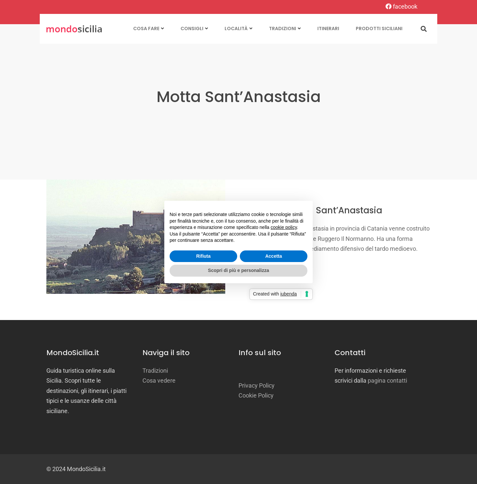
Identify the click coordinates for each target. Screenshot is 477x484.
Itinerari (328, 28)
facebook (401, 6)
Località (236, 28)
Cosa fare (146, 28)
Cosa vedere (159, 380)
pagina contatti (387, 380)
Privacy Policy (256, 385)
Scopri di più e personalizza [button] (238, 270)
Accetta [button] (273, 256)
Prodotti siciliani (379, 28)
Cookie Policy (256, 395)
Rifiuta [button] (203, 256)
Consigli (192, 28)
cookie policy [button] (284, 227)
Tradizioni (282, 28)
